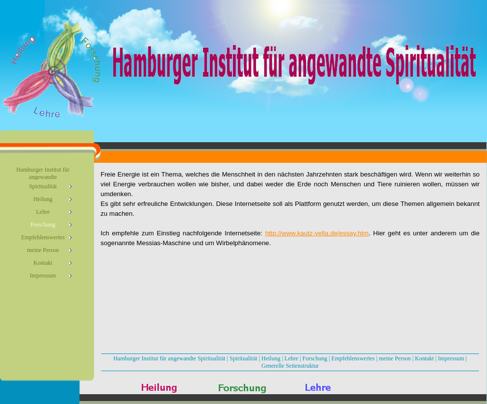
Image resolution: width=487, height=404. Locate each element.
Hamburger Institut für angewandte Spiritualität (169, 358)
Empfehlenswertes (353, 358)
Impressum (451, 358)
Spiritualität (243, 358)
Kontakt (424, 358)
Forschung (315, 358)
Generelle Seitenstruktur (290, 365)
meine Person (395, 358)
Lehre (291, 358)
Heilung (271, 358)
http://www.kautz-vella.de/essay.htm (317, 233)
